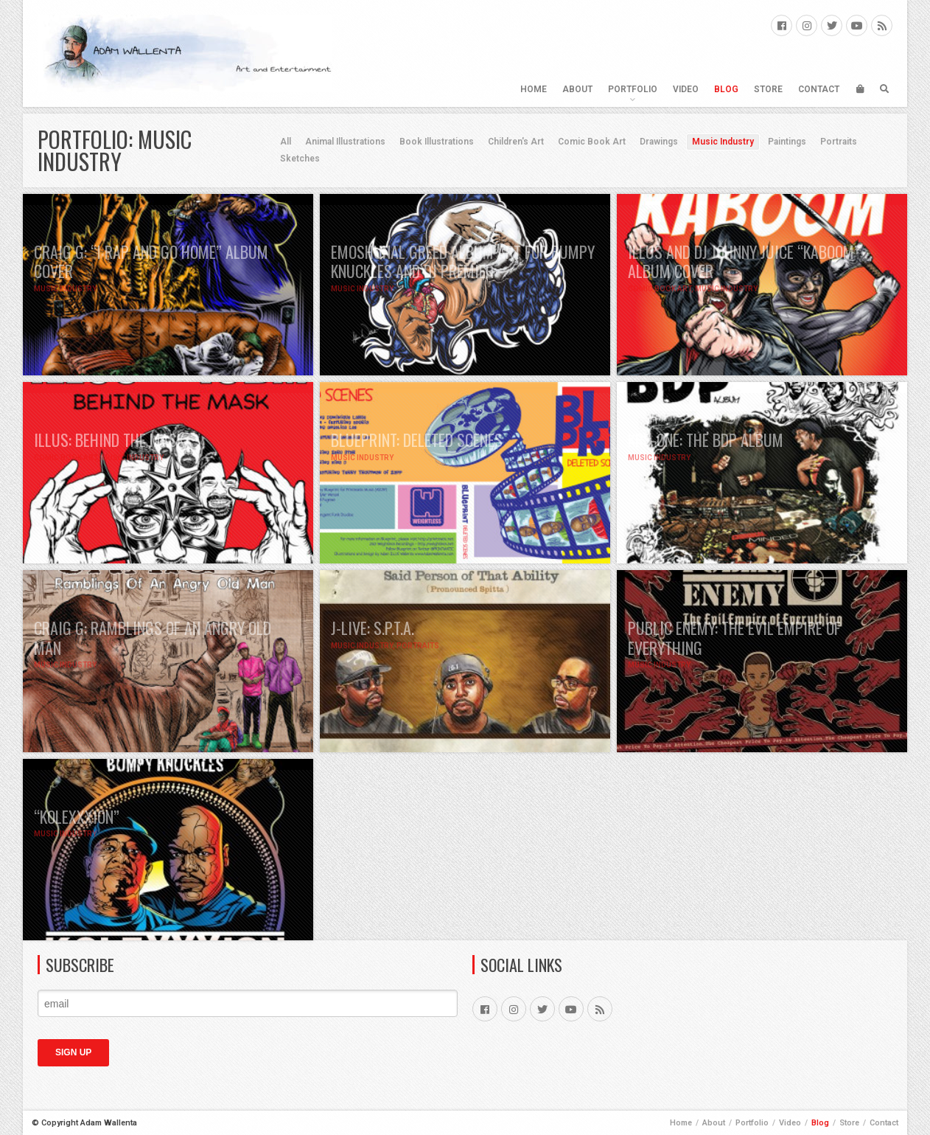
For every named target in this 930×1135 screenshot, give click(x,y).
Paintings (787, 141)
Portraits (838, 141)
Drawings (659, 141)
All (285, 141)
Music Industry (723, 141)
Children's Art (516, 141)
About (577, 89)
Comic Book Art (592, 141)
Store (768, 89)
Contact (818, 89)
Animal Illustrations (345, 141)
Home (533, 89)
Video (686, 89)
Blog (726, 89)
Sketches (300, 158)
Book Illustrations (436, 141)
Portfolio (632, 89)
